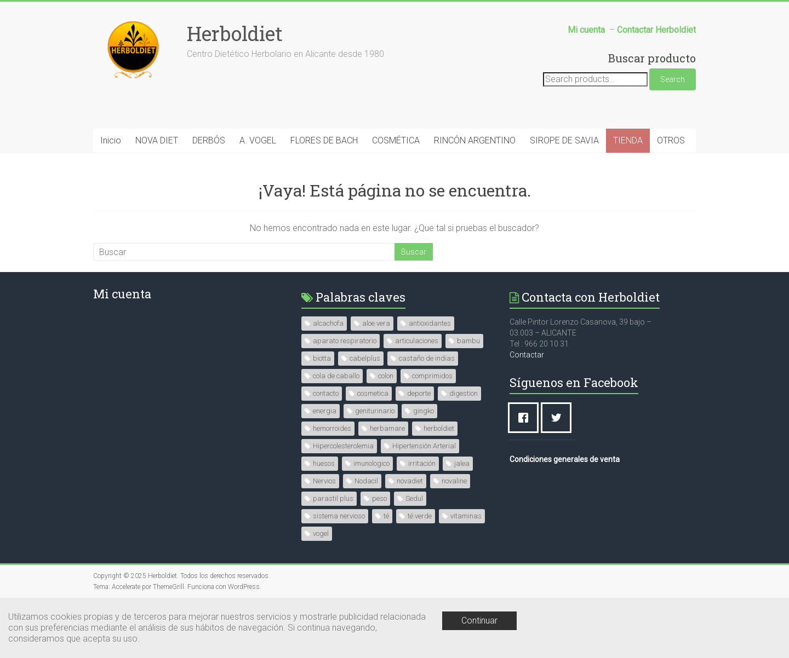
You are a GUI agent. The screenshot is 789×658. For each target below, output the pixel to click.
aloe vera (376, 323)
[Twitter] (558, 417)
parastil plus (333, 498)
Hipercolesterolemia (343, 446)
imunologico (371, 463)
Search (672, 79)
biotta (322, 358)
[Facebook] (526, 417)
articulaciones (416, 341)
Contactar (527, 354)
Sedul (414, 498)
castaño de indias (427, 358)
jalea (462, 463)
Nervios (324, 481)
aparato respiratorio (344, 341)
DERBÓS (208, 140)
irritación (422, 463)
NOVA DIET (156, 140)
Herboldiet (235, 33)
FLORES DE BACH (324, 140)
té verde (420, 516)
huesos (324, 463)
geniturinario (375, 411)
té (386, 516)
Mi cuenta (122, 294)
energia (324, 411)
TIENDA (628, 140)
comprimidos (432, 376)
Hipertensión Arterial (424, 446)
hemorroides (332, 428)
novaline (454, 481)
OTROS (671, 140)
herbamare (387, 428)
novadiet (410, 481)
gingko (423, 411)
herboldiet (439, 428)
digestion (463, 393)
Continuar (479, 620)
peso (379, 498)
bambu (468, 341)
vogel (321, 533)
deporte (419, 393)
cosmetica (372, 393)
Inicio (110, 140)
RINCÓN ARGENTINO (475, 140)
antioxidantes (430, 323)
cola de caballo (336, 376)
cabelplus (365, 358)
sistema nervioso (339, 516)
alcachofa (328, 323)
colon (385, 376)
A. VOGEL (257, 140)
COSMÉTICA (396, 140)
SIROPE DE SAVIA (564, 140)
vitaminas (466, 516)
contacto (326, 393)
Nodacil (366, 481)
